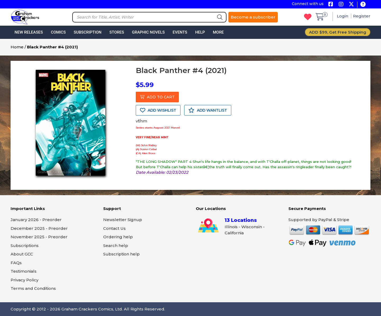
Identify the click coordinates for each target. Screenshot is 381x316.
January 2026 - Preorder (36, 219)
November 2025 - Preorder (39, 236)
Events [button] (180, 32)
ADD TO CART (157, 97)
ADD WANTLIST (207, 110)
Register (361, 16)
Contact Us (114, 228)
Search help (115, 245)
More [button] (218, 32)
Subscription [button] (88, 32)
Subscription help (121, 254)
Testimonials (24, 271)
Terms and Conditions (33, 288)
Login (343, 16)
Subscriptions (25, 245)
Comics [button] (58, 32)
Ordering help (118, 236)
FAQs (16, 262)
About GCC (22, 254)
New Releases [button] (29, 32)
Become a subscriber (253, 17)
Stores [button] (116, 32)
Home (17, 46)
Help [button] (200, 32)
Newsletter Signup (122, 219)
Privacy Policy (24, 279)
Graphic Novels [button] (148, 32)
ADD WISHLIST (158, 110)
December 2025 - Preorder (39, 228)
